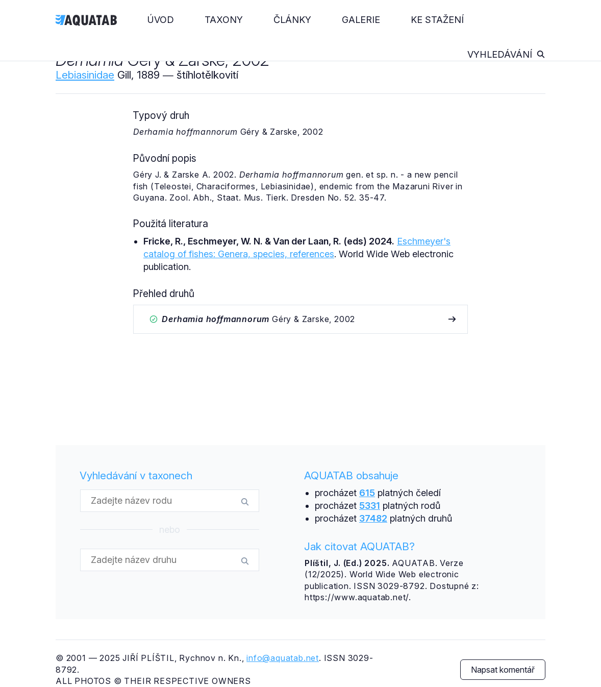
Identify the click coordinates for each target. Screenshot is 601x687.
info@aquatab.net (282, 658)
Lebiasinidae (85, 74)
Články (292, 19)
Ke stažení (437, 19)
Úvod (160, 19)
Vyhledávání (506, 54)
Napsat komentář (503, 670)
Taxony (224, 19)
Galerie (361, 19)
